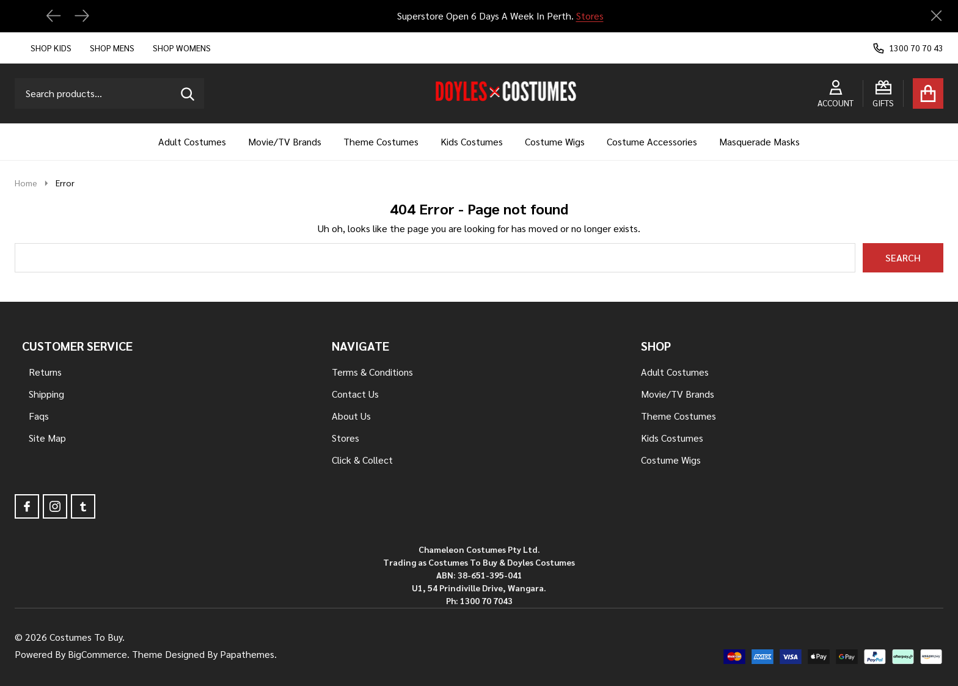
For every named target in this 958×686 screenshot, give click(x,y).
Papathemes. (248, 654)
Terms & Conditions (372, 371)
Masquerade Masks (759, 141)
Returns (45, 371)
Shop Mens (112, 47)
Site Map (47, 437)
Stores (589, 15)
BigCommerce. (99, 654)
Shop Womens (182, 47)
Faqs (39, 415)
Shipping (46, 393)
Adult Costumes (192, 141)
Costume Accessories (652, 141)
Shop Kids (51, 47)
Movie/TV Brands (284, 141)
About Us (351, 415)
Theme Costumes (381, 141)
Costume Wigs (555, 141)
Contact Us (355, 393)
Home (26, 182)
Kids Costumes (472, 141)
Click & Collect (362, 459)
